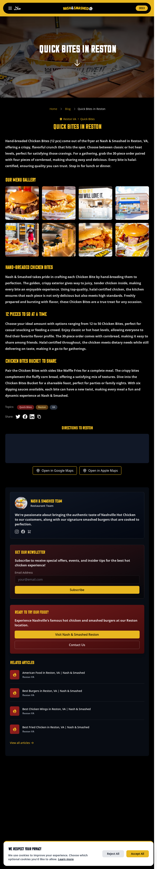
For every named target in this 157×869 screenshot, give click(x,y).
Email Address (24, 572)
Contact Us (77, 645)
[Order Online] (29, 532)
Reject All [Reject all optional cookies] (113, 854)
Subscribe (77, 590)
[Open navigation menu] (10, 8)
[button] (22, 203)
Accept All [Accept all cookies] (137, 854)
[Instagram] (17, 532)
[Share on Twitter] (18, 416)
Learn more (66, 859)
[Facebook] (23, 532)
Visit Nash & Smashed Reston (77, 634)
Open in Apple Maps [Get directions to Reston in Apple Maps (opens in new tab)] (100, 470)
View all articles (22, 743)
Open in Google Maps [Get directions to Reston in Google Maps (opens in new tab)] (54, 470)
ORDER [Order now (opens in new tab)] (142, 8)
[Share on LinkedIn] (32, 416)
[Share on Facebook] (25, 416)
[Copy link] (39, 416)
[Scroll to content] (77, 64)
